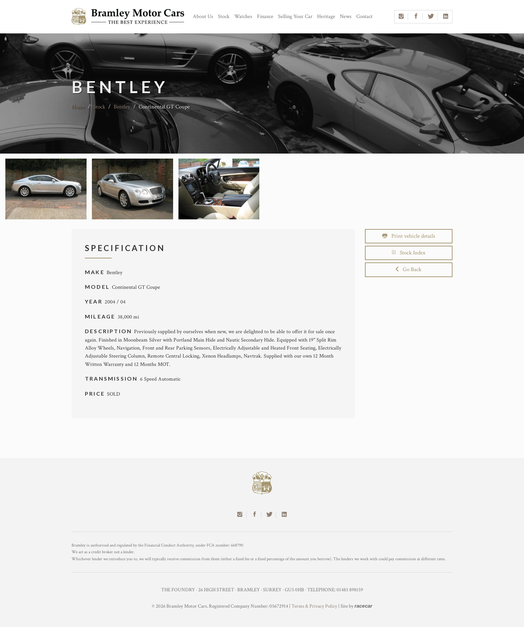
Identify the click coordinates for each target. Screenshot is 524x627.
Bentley (122, 107)
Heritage (326, 16)
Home (78, 107)
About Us (203, 16)
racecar (363, 606)
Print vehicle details (408, 236)
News (346, 16)
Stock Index (408, 252)
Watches (243, 16)
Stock (224, 16)
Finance (265, 16)
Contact (364, 16)
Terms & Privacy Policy (314, 606)
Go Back (408, 269)
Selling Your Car (295, 16)
